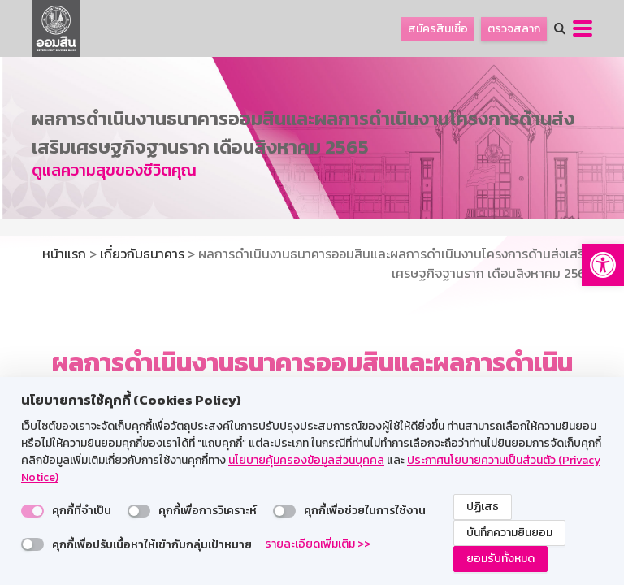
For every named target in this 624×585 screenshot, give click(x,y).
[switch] (32, 511)
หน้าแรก (64, 253)
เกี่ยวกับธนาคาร (142, 253)
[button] (603, 265)
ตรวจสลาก (514, 28)
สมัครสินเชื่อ (438, 28)
